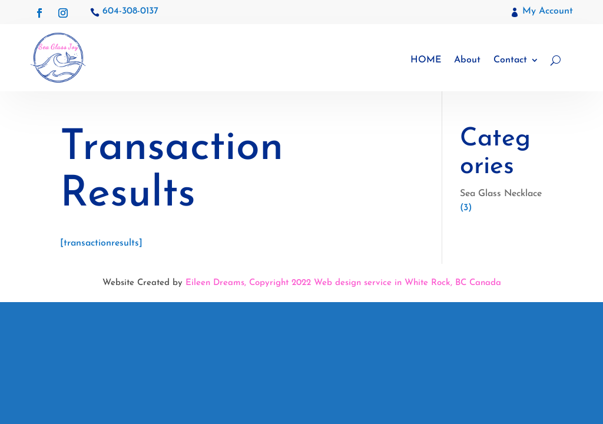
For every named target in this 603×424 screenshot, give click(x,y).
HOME (425, 60)
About (467, 60)
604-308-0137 (130, 11)
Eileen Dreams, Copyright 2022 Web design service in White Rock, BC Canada (343, 283)
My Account (547, 11)
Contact (510, 60)
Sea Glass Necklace (501, 193)
